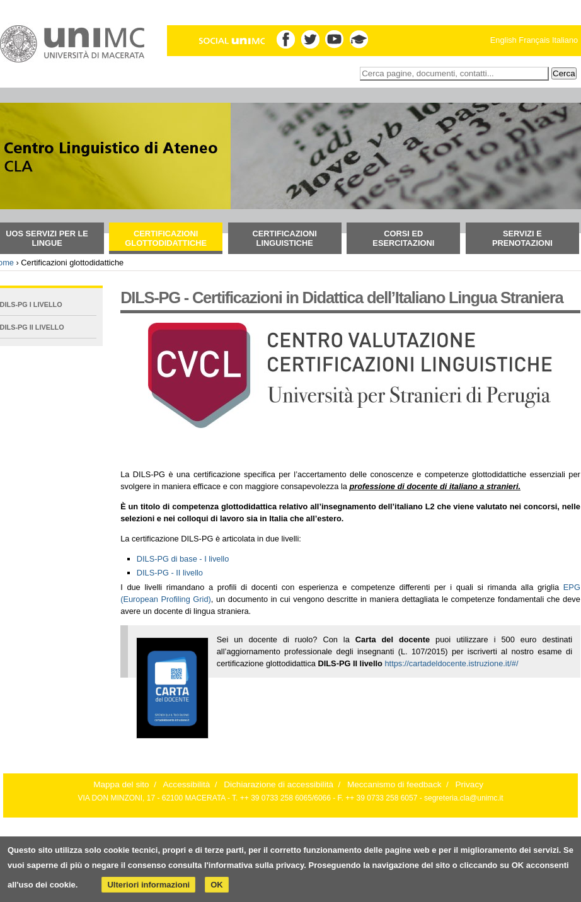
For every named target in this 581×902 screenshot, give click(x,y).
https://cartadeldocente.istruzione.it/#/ (451, 663)
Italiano (565, 40)
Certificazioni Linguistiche (285, 238)
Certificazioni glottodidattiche (166, 238)
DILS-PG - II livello (170, 572)
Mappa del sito (121, 784)
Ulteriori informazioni (148, 884)
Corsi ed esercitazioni (403, 238)
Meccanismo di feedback (394, 784)
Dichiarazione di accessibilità (278, 784)
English (503, 40)
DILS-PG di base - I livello (183, 559)
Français (534, 40)
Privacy (469, 784)
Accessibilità (186, 784)
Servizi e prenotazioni (522, 238)
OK (216, 884)
